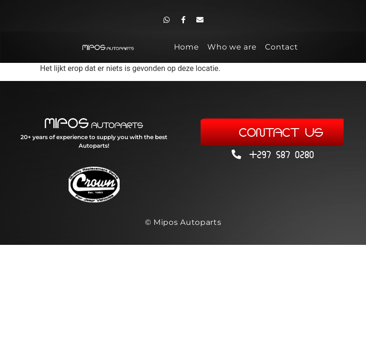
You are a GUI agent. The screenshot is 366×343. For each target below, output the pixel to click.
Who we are (231, 46)
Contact (281, 46)
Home (186, 46)
